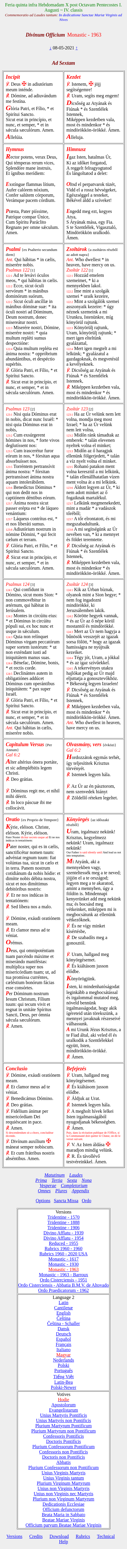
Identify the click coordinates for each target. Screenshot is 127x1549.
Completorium (74, 1185)
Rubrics (83, 1536)
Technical (106, 1536)
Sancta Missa (66, 1200)
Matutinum (54, 1175)
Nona (87, 1180)
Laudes (76, 1175)
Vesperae (48, 1185)
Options (43, 1200)
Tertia (57, 1180)
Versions (14, 1536)
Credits (35, 1536)
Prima (41, 1180)
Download (59, 1536)
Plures (61, 1190)
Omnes (44, 1190)
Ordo (86, 1200)
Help (63, 1541)
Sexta (72, 1180)
